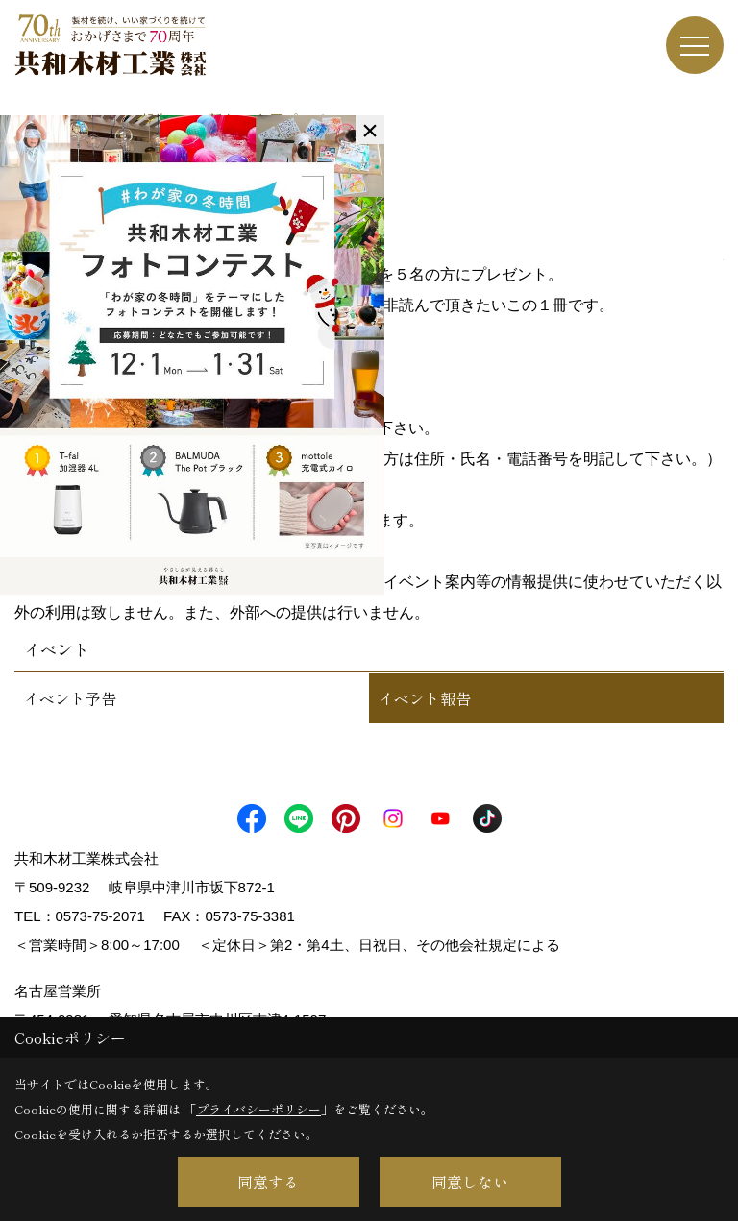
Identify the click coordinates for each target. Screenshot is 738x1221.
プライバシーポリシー (258, 1109)
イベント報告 (425, 698)
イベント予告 (70, 698)
